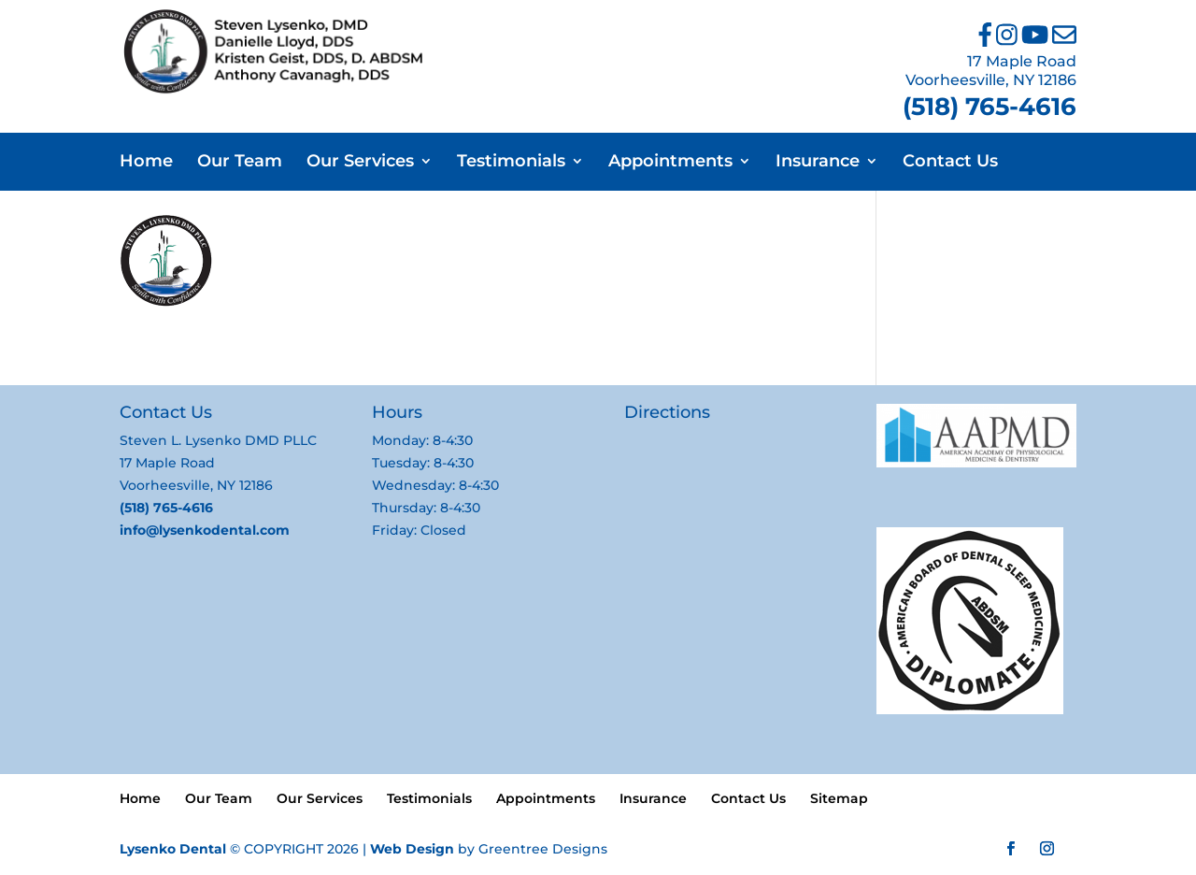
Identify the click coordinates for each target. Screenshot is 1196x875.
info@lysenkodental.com (205, 530)
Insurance (818, 162)
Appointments (670, 162)
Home (146, 162)
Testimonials (511, 162)
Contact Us (950, 162)
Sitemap (839, 798)
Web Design (412, 848)
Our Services (360, 162)
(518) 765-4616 (989, 107)
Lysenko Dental (173, 848)
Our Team (239, 162)
